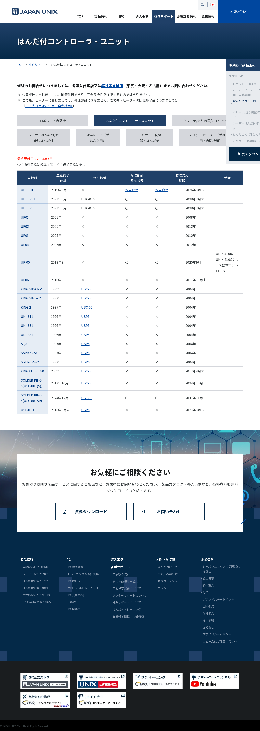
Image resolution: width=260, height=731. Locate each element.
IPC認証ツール (76, 581)
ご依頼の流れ (121, 574)
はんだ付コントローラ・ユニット (130, 120)
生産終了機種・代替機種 (128, 616)
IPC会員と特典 (76, 595)
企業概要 (208, 578)
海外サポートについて (127, 602)
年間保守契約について (127, 588)
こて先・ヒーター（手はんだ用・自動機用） (211, 137)
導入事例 (141, 16)
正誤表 (71, 602)
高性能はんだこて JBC (36, 595)
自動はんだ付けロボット (38, 567)
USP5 (85, 316)
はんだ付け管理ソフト (36, 581)
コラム (162, 588)
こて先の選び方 (168, 574)
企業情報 (208, 16)
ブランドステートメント (218, 599)
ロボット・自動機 (53, 120)
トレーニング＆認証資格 (83, 574)
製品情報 (100, 16)
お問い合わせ (239, 11)
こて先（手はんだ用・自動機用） (49, 105)
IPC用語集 (73, 609)
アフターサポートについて (130, 595)
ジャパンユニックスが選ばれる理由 (221, 568)
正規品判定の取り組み (36, 602)
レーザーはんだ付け (35, 574)
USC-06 (86, 289)
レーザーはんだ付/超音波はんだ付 (43, 137)
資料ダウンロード (91, 511)
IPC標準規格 (75, 567)
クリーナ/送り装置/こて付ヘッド (207, 120)
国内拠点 (208, 606)
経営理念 (208, 585)
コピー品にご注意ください (220, 641)
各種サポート (163, 16)
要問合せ (131, 189)
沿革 (205, 592)
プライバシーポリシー (217, 634)
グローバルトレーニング (83, 588)
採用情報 (208, 620)
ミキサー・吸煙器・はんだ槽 (149, 137)
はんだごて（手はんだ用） (98, 137)
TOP (80, 16)
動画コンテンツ (168, 581)
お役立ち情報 (186, 16)
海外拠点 (208, 613)
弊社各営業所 (112, 85)
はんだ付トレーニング (127, 609)
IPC (121, 16)
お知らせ (208, 627)
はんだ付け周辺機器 (35, 588)
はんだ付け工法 (168, 567)
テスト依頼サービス (125, 581)
